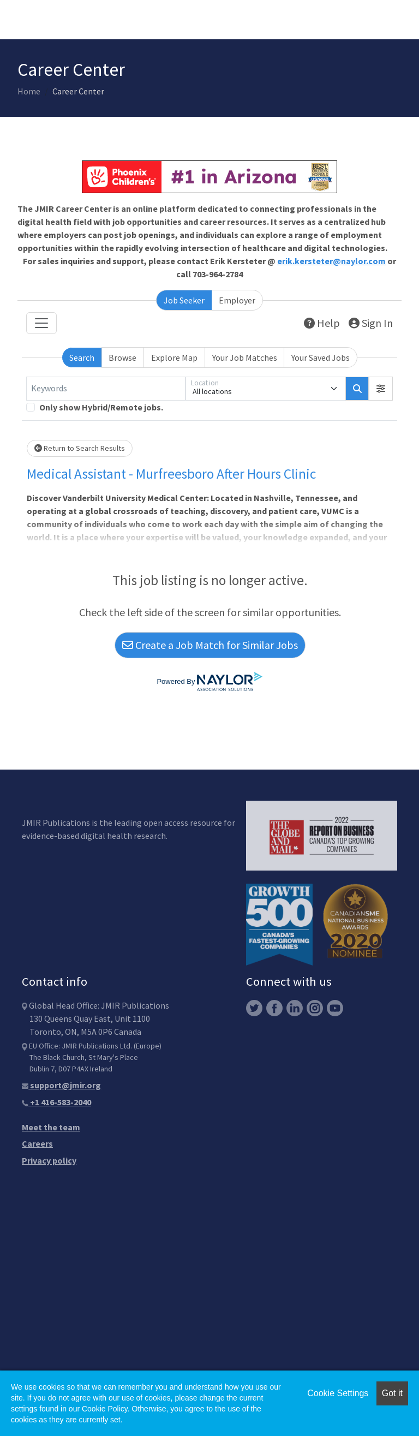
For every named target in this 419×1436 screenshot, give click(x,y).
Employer (237, 300)
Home (28, 91)
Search (81, 357)
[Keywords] (105, 389)
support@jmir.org (61, 1085)
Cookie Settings (337, 1393)
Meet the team (51, 1127)
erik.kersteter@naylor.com (331, 260)
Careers (37, 1143)
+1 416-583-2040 (56, 1102)
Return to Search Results (79, 448)
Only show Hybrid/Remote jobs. (101, 407)
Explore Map (174, 357)
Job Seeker (184, 300)
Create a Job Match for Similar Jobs (210, 645)
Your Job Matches (244, 357)
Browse (122, 357)
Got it (392, 1393)
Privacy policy (49, 1160)
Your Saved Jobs (320, 357)
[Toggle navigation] (41, 323)
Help (322, 323)
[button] (381, 389)
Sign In (371, 323)
